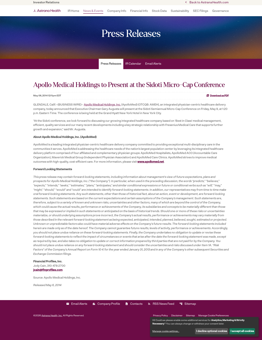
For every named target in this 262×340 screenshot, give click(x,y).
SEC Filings (200, 11)
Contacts (134, 320)
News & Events (93, 11)
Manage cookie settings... (165, 331)
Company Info (116, 11)
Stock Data (159, 11)
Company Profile (106, 320)
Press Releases (111, 71)
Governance (220, 11)
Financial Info (139, 11)
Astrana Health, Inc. (51, 332)
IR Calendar (133, 71)
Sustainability (180, 11)
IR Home (73, 11)
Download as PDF (217, 103)
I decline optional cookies (211, 331)
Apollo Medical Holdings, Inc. (105, 112)
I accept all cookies (242, 331)
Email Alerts (153, 71)
